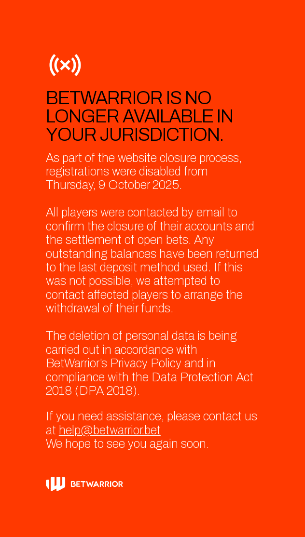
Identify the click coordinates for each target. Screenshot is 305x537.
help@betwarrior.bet (110, 430)
